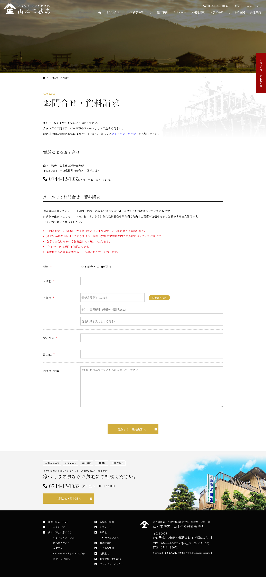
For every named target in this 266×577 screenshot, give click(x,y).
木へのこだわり (61, 543)
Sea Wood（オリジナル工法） (69, 553)
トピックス (113, 12)
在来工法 (58, 548)
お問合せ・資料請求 (59, 77)
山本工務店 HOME (58, 522)
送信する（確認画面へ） (133, 429)
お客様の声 (217, 12)
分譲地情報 (198, 12)
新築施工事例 (107, 522)
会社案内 (255, 12)
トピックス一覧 (56, 527)
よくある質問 (237, 12)
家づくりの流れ (61, 558)
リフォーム (179, 12)
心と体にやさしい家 (63, 537)
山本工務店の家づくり (138, 12)
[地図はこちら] (203, 537)
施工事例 (162, 12)
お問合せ (88, 267)
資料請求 (104, 267)
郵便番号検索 (159, 297)
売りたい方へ (111, 537)
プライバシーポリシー (125, 134)
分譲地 (103, 532)
